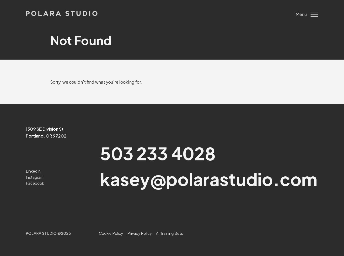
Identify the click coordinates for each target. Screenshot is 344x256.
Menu (307, 14)
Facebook (35, 183)
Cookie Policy (111, 233)
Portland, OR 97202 (46, 135)
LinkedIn (33, 171)
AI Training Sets (169, 233)
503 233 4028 (158, 153)
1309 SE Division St (45, 129)
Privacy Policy (139, 233)
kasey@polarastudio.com (208, 179)
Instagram (34, 177)
